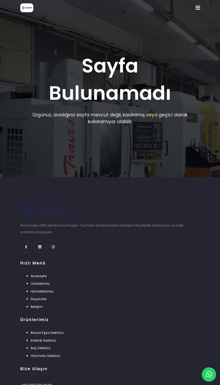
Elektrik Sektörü (43, 340)
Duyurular (39, 298)
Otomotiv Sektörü (45, 355)
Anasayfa (39, 276)
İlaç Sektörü (40, 348)
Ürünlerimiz (40, 283)
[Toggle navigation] (198, 8)
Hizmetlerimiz (42, 291)
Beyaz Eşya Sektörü (47, 332)
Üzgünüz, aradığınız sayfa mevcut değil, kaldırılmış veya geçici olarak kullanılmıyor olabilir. (110, 118)
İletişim (36, 306)
